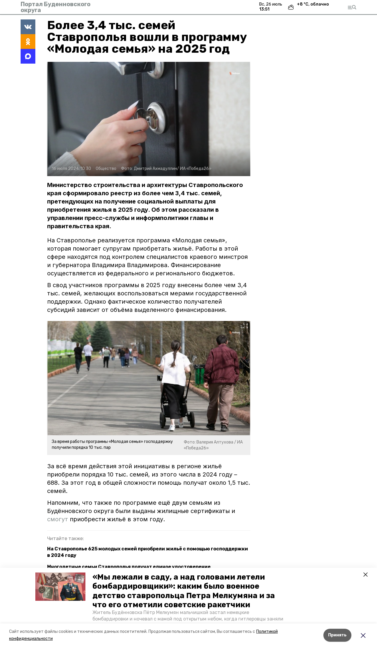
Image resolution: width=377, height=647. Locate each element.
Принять (337, 635)
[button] (60, 586)
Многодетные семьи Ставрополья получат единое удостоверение (129, 567)
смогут (58, 519)
